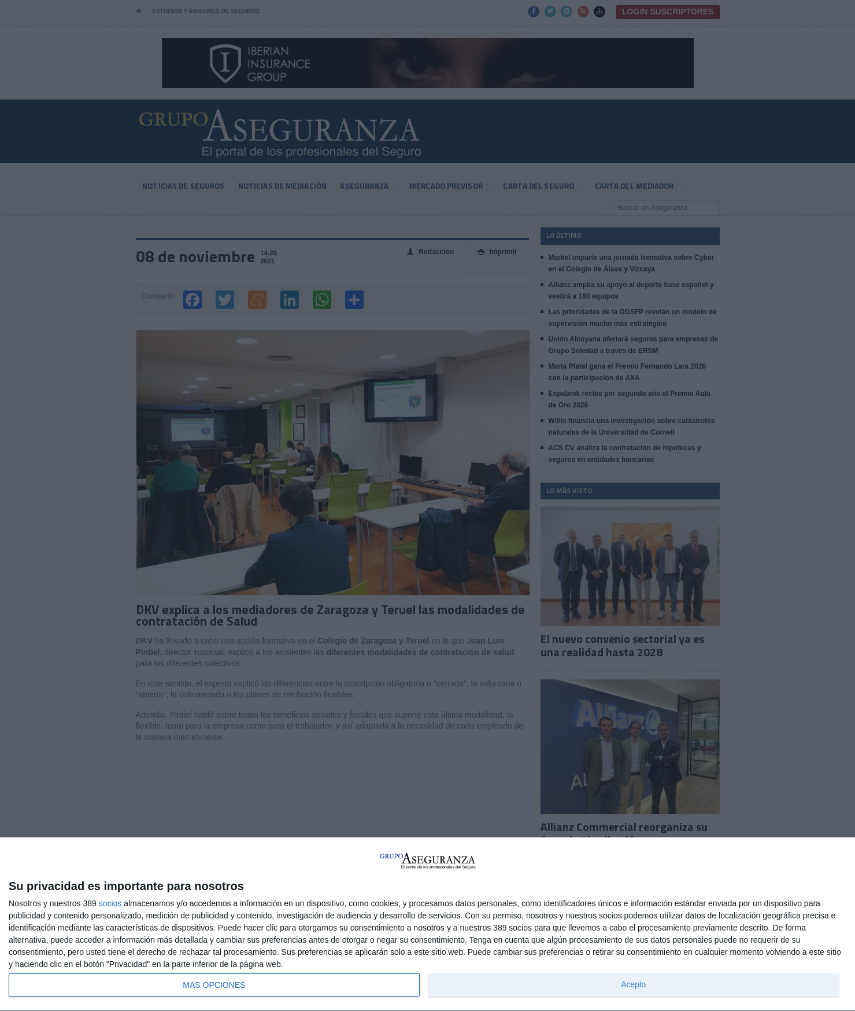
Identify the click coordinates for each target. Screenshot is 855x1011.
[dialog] (427, 924)
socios (110, 903)
